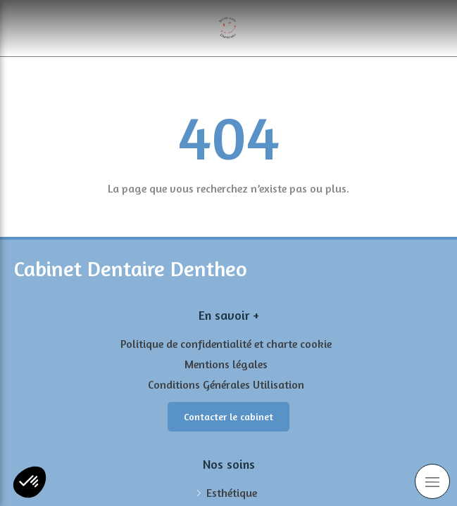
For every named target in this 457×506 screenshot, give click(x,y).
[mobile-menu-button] (432, 481)
